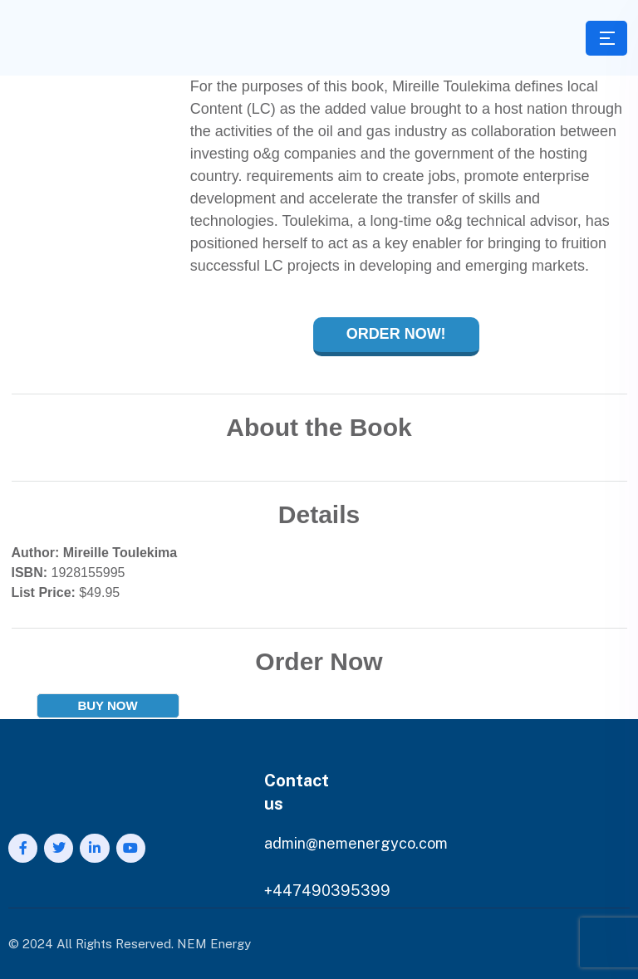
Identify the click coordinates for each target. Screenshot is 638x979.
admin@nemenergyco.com (356, 843)
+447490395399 (327, 890)
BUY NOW (107, 705)
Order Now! (396, 334)
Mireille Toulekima (120, 553)
